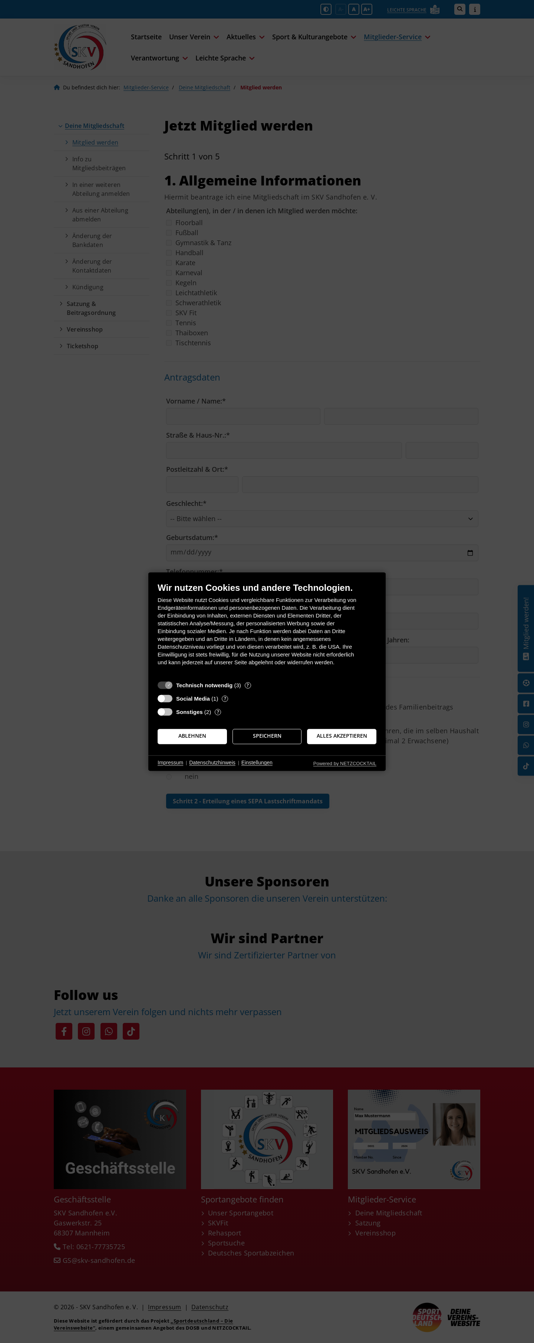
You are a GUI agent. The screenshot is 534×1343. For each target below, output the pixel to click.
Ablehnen (192, 736)
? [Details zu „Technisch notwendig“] (248, 685)
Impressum (170, 763)
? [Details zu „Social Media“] (225, 698)
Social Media (193, 698)
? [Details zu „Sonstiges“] (218, 712)
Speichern (267, 736)
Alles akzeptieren (342, 736)
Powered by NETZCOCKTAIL (344, 763)
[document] (267, 629)
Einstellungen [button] (257, 763)
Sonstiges (189, 712)
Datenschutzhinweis (212, 763)
